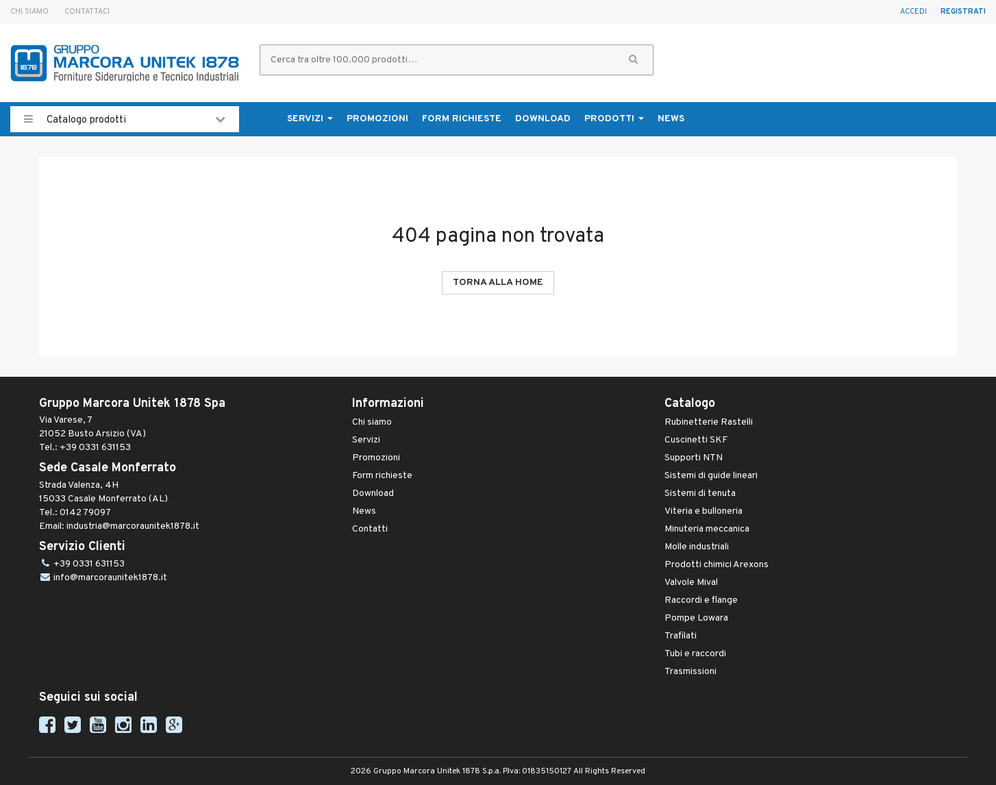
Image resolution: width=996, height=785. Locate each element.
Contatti (370, 529)
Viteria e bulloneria (703, 511)
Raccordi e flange (701, 600)
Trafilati (680, 636)
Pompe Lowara (696, 618)
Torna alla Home (498, 282)
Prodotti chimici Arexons (716, 565)
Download (543, 119)
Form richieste (461, 119)
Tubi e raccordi (695, 654)
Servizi (366, 440)
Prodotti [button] (614, 119)
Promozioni (377, 119)
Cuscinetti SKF (695, 440)
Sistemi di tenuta (700, 493)
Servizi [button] (310, 119)
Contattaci (87, 11)
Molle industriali (696, 547)
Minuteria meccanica (706, 529)
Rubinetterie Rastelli (708, 422)
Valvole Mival (691, 582)
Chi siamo (29, 11)
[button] (633, 60)
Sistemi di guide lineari (711, 476)
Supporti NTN (693, 458)
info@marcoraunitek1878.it (110, 578)
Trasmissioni (690, 671)
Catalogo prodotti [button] (124, 119)
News (671, 119)
